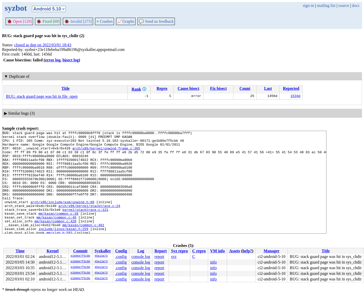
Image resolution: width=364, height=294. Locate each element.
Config (121, 251)
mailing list (326, 5)
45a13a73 (101, 256)
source (343, 5)
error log (52, 60)
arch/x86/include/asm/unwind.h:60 (62, 216)
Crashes (104, 21)
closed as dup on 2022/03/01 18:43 (43, 45)
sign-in (308, 5)
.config (121, 256)
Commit (80, 251)
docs (355, 5)
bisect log (70, 60)
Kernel (53, 251)
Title (65, 88)
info (213, 262)
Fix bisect (218, 88)
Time (20, 251)
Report (160, 251)
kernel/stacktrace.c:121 (85, 225)
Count (245, 88)
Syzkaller (103, 251)
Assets (234, 251)
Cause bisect (188, 88)
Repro (161, 88)
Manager (271, 251)
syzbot (16, 8)
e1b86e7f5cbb (80, 256)
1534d (295, 96)
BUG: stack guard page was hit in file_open (41, 96)
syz (173, 256)
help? (247, 251)
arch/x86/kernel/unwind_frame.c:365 (106, 152)
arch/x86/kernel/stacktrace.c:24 (89, 221)
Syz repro (179, 251)
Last (268, 88)
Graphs (125, 21)
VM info (217, 251)
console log (140, 256)
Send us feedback (156, 21)
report (159, 256)
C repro (199, 251)
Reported (291, 88)
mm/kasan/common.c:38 (58, 230)
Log (140, 251)
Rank (136, 89)
